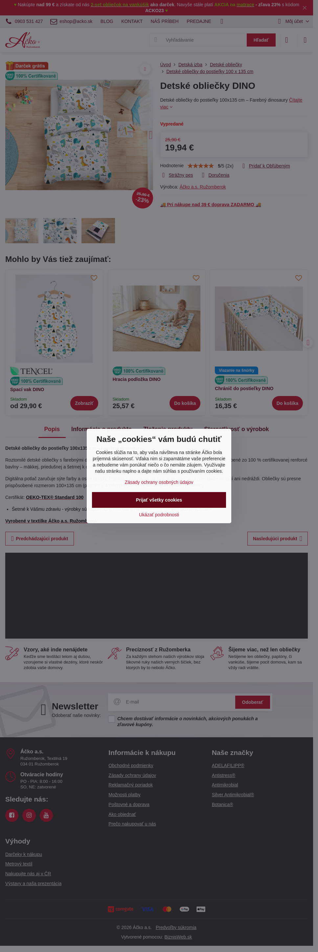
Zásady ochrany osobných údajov (159, 482)
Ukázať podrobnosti (159, 514)
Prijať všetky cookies (159, 500)
